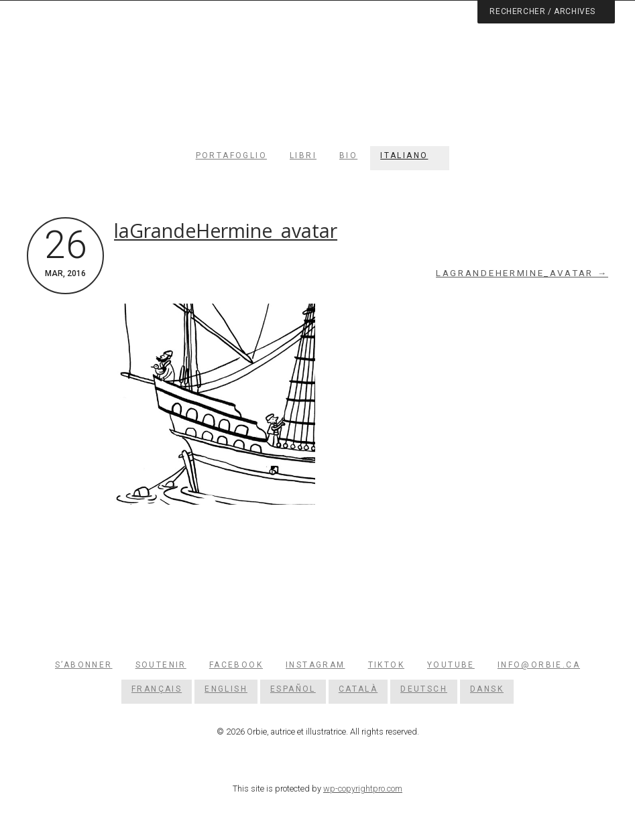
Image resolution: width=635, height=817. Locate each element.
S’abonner (84, 665)
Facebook (236, 665)
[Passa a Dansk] (487, 689)
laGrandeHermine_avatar (225, 230)
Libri (303, 155)
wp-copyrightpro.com (362, 788)
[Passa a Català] (358, 689)
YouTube (451, 665)
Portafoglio (231, 155)
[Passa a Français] (156, 689)
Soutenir (160, 665)
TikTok (386, 665)
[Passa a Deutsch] (423, 689)
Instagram (315, 665)
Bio (348, 155)
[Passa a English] (226, 689)
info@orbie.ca (539, 665)
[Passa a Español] (293, 689)
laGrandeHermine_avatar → (522, 273)
